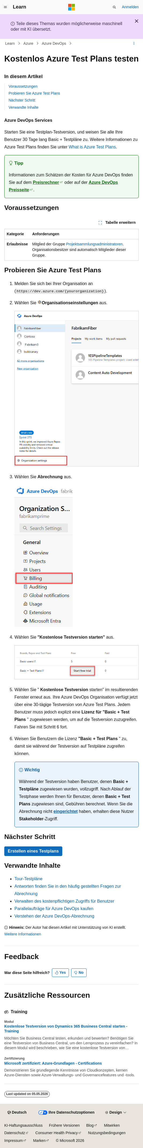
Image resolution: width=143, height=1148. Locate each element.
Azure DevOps (54, 43)
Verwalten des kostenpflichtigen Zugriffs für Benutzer (64, 901)
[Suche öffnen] (114, 7)
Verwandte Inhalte (23, 107)
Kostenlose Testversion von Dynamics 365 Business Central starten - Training (65, 1028)
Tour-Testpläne (28, 879)
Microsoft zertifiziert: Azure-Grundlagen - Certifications (53, 1063)
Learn (10, 43)
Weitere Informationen (22, 934)
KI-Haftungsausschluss (23, 1125)
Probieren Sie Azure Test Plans (34, 93)
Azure (28, 43)
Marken (39, 1140)
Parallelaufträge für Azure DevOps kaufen (53, 908)
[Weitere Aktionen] (134, 43)
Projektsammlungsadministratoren (94, 244)
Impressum (13, 1140)
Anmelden (130, 7)
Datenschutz (14, 1133)
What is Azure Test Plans (92, 147)
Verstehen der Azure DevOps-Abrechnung (54, 916)
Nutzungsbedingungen (107, 1133)
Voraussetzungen (23, 86)
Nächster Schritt (22, 100)
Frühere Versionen (64, 1125)
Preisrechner (46, 182)
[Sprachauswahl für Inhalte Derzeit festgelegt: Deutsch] (17, 1112)
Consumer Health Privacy (56, 1133)
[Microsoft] (71, 7)
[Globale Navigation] (5, 7)
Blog (90, 1125)
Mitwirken (112, 1125)
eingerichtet (65, 811)
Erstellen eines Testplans (33, 851)
